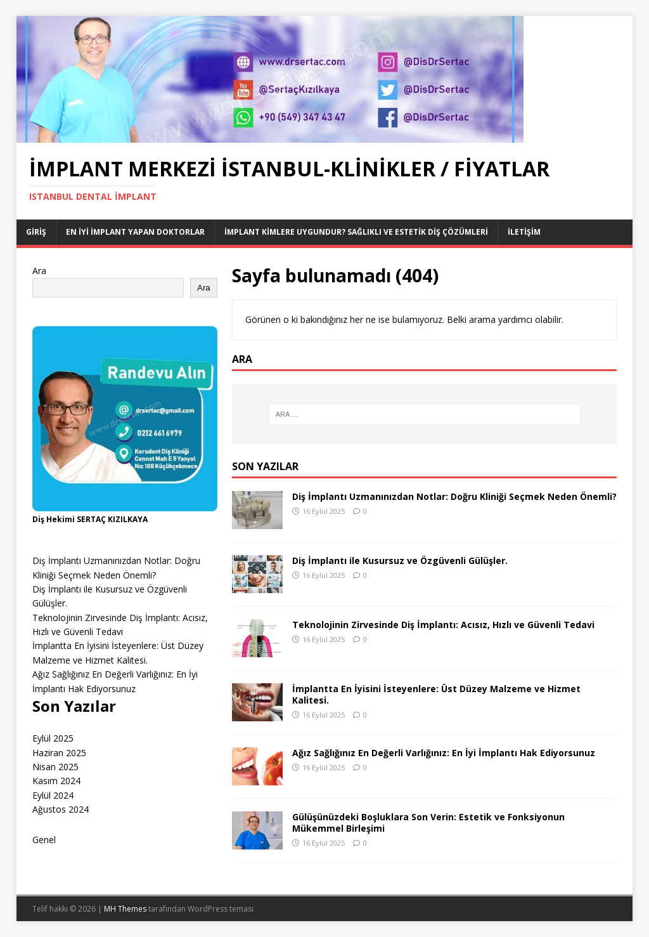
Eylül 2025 (53, 738)
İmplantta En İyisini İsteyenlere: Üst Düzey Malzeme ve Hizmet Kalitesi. (436, 694)
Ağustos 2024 (60, 809)
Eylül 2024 (53, 795)
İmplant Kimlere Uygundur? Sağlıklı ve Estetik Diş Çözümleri (356, 231)
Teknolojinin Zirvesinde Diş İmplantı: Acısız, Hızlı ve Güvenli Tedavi (443, 625)
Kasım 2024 (56, 781)
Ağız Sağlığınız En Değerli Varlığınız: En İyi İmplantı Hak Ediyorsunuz (443, 753)
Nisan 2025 (55, 767)
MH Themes (125, 908)
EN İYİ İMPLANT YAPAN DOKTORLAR (135, 231)
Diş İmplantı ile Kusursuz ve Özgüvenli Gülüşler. (400, 560)
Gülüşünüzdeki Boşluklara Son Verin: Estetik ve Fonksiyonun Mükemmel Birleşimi (428, 822)
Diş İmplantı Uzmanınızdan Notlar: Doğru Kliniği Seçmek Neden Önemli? (454, 496)
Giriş (36, 231)
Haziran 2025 (59, 753)
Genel (44, 840)
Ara (39, 271)
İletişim (524, 231)
